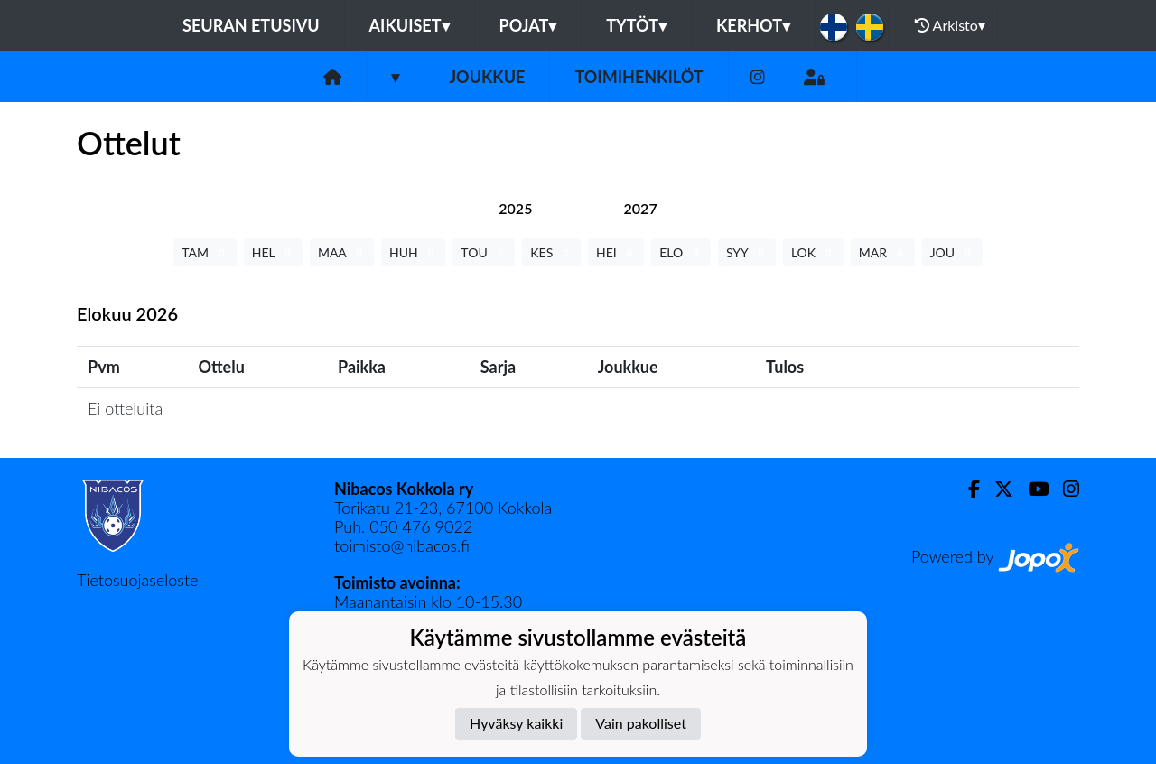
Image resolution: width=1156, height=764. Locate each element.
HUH (413, 252)
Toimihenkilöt (638, 77)
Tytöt (636, 25)
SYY (747, 252)
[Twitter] (996, 489)
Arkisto (950, 25)
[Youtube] (1031, 489)
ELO (681, 252)
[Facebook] (967, 489)
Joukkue (487, 77)
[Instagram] (757, 77)
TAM (205, 252)
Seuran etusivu (251, 25)
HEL (273, 252)
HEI (616, 252)
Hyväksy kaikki (516, 722)
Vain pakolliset (640, 722)
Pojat (528, 25)
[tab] (515, 208)
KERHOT (753, 25)
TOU (484, 252)
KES (551, 252)
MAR (883, 252)
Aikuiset (409, 25)
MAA (342, 252)
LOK (813, 252)
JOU (952, 252)
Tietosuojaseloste (137, 580)
